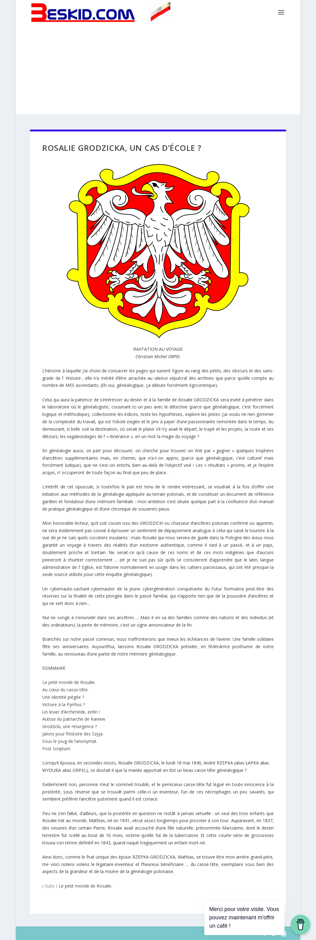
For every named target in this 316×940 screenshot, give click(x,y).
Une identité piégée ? (63, 697)
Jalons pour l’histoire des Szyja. (72, 734)
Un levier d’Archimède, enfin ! (71, 712)
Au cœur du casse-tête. (65, 690)
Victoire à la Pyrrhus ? (63, 704)
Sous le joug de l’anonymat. (69, 741)
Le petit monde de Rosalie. (69, 682)
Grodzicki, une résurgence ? (69, 726)
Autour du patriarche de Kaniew (73, 719)
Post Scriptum (56, 749)
